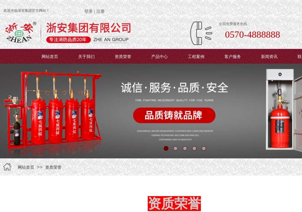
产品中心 (159, 56)
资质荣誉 (123, 56)
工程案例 (196, 56)
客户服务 (232, 56)
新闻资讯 (269, 56)
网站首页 (50, 56)
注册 (100, 11)
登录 (88, 11)
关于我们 (86, 56)
